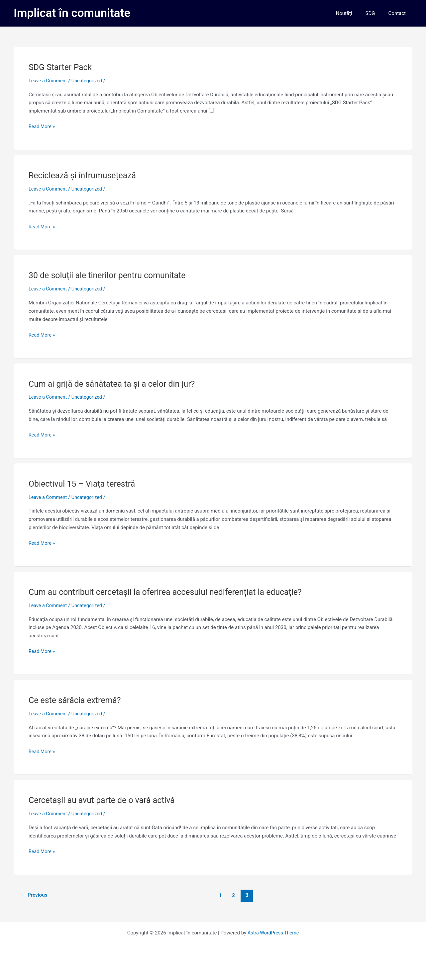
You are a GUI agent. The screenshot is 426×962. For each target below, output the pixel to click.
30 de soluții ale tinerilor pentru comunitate (111, 275)
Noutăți (352, 13)
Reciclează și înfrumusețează (85, 175)
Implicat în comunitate (72, 13)
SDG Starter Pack (62, 67)
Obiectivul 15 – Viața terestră (84, 484)
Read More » (42, 125)
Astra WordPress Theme (273, 933)
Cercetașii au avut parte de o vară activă (105, 800)
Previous (35, 895)
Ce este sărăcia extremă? (77, 700)
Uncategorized (89, 81)
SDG (375, 13)
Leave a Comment (49, 81)
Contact (398, 13)
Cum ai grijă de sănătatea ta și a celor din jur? (116, 383)
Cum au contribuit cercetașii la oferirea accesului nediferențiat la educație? (171, 592)
